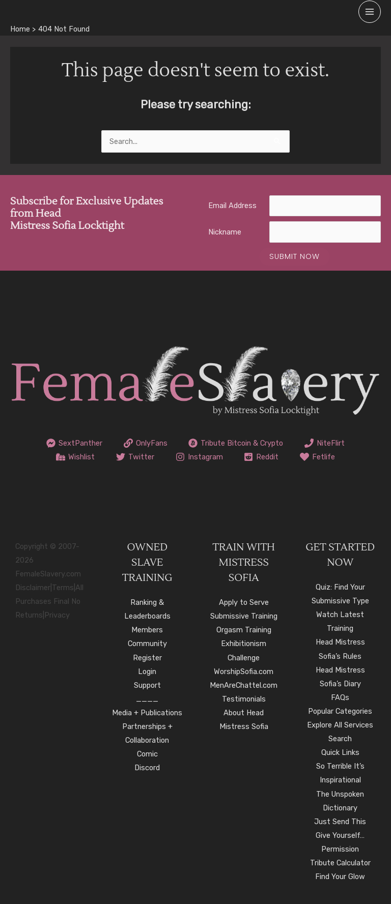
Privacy (57, 615)
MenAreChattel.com (243, 685)
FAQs (340, 697)
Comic (147, 754)
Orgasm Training (243, 629)
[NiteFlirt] (324, 443)
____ (147, 699)
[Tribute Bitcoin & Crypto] (236, 443)
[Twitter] (135, 456)
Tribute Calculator (340, 862)
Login (147, 671)
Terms (63, 587)
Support (147, 685)
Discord (147, 767)
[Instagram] (199, 456)
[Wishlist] (75, 456)
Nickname (224, 232)
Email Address (232, 205)
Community (147, 643)
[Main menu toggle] (369, 12)
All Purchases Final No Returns (49, 601)
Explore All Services (340, 725)
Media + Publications (147, 712)
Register (147, 657)
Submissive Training (243, 616)
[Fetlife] (317, 456)
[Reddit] (261, 456)
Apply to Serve (244, 602)
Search (340, 738)
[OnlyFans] (146, 443)
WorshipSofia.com (243, 671)
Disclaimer (32, 587)
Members (147, 629)
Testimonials (244, 699)
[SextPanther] (74, 443)
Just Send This (340, 821)
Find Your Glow (340, 876)
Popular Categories (340, 711)
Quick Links (340, 752)
